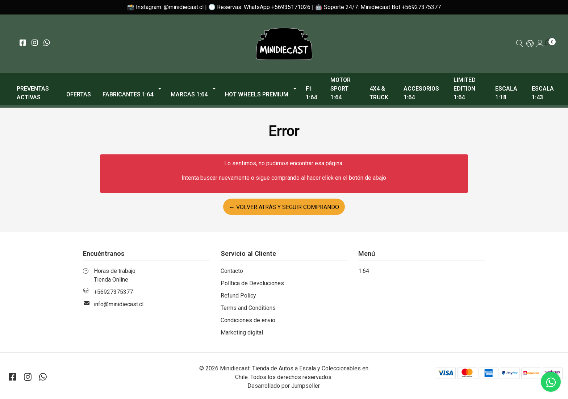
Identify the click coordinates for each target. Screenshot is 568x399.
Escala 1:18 (506, 93)
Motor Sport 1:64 (340, 88)
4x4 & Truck (378, 93)
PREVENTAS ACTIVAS (33, 93)
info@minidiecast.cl (118, 304)
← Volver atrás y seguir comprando (284, 207)
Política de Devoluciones (252, 283)
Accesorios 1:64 (421, 93)
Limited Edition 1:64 (465, 88)
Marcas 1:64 (189, 94)
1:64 (363, 270)
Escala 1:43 (543, 93)
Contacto (232, 270)
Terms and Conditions (248, 307)
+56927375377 (113, 291)
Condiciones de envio (248, 320)
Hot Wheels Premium (256, 94)
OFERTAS (78, 94)
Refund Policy (238, 295)
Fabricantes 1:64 (128, 94)
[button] (530, 44)
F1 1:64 (311, 93)
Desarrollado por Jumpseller (283, 385)
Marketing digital (242, 332)
